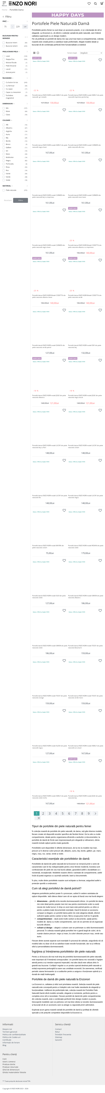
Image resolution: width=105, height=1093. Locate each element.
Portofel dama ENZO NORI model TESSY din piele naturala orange (49, 697)
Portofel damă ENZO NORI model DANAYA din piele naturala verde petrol (48, 346)
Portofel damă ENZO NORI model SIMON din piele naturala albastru (85, 597)
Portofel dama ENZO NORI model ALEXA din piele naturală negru (49, 747)
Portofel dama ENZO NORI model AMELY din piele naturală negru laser (49, 146)
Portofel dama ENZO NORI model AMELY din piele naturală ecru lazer (85, 747)
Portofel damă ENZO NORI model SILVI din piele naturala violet (49, 597)
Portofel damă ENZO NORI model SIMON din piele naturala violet (49, 647)
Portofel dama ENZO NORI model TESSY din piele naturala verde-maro (85, 697)
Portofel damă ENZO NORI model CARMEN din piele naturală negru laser (48, 246)
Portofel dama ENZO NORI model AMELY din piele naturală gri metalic (49, 96)
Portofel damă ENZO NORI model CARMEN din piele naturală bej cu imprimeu (48, 196)
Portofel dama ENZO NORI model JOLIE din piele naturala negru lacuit (85, 396)
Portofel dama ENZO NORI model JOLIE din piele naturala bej (85, 797)
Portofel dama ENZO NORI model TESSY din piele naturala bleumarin (85, 647)
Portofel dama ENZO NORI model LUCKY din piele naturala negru (85, 497)
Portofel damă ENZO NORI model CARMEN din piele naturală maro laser (84, 196)
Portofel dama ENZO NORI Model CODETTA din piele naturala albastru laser (49, 296)
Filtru (20, 200)
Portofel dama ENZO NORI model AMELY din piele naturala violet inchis (49, 797)
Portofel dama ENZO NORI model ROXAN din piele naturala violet (85, 547)
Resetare (8, 200)
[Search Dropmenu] (95, 3)
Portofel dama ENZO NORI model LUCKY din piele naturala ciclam (85, 446)
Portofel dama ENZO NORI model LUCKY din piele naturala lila (49, 497)
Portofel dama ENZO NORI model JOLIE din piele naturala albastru (49, 396)
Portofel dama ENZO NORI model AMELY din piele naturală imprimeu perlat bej (85, 96)
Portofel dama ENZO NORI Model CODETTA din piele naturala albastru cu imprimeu (85, 246)
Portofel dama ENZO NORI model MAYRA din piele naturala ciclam (48, 547)
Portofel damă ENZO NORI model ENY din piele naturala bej (85, 346)
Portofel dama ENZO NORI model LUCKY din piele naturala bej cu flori (49, 446)
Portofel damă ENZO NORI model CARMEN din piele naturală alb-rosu (84, 146)
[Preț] (7, 26)
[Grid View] (34, 53)
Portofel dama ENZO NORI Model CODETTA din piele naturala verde (85, 296)
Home (4, 9)
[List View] (38, 53)
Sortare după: (72, 53)
